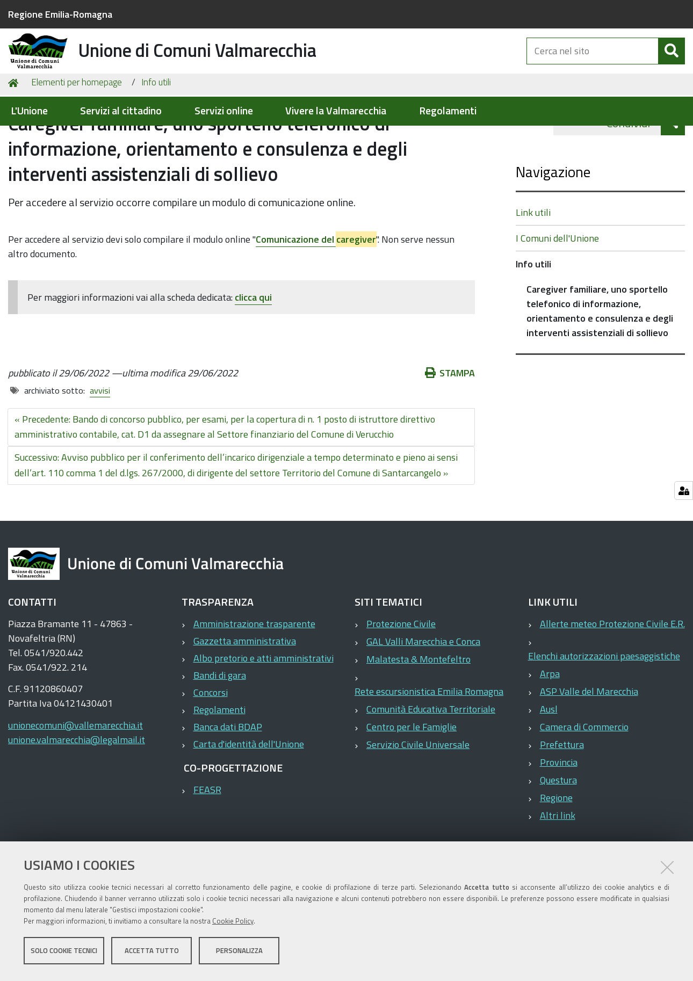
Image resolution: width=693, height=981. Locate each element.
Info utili (156, 137)
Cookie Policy (233, 923)
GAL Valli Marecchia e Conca (423, 696)
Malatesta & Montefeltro (418, 714)
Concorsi (210, 747)
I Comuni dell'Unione (557, 293)
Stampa (450, 428)
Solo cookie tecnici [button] (64, 953)
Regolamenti (448, 111)
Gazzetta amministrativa (244, 696)
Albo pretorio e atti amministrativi (263, 713)
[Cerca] (671, 63)
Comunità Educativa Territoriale (430, 764)
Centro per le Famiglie (411, 782)
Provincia (559, 817)
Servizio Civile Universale (418, 800)
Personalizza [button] (239, 953)
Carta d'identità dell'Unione (248, 799)
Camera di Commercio (584, 782)
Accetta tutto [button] (152, 953)
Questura (558, 835)
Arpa (550, 729)
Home (15, 137)
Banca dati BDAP (227, 782)
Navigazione (553, 227)
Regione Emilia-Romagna (60, 14)
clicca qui (253, 352)
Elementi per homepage (76, 137)
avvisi (100, 445)
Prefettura (562, 800)
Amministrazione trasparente (254, 679)
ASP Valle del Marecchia (589, 746)
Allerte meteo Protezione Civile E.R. (612, 679)
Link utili (533, 267)
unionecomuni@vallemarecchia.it (75, 780)
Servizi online (223, 111)
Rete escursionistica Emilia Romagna (429, 746)
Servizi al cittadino (121, 111)
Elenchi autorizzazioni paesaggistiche (604, 711)
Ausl (549, 764)
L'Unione (29, 111)
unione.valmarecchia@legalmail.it (76, 795)
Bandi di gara (219, 730)
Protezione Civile (401, 679)
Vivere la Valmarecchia (335, 111)
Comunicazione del (316, 294)
